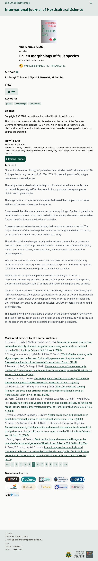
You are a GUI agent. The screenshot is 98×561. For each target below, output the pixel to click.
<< (7, 464)
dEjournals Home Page (17, 2)
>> (65, 464)
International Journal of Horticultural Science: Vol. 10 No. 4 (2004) (51, 443)
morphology (21, 103)
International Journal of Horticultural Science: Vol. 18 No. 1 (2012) (41, 362)
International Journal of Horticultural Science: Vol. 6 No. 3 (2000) (47, 419)
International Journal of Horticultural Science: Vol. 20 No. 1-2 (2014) (42, 382)
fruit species (35, 103)
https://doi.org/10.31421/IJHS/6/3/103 (42, 66)
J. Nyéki (32, 77)
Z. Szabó (22, 77)
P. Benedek (44, 77)
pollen (9, 103)
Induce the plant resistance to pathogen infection (61, 378)
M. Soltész (57, 77)
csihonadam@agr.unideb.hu (28, 539)
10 (55, 464)
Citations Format (15, 159)
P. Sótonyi (11, 77)
